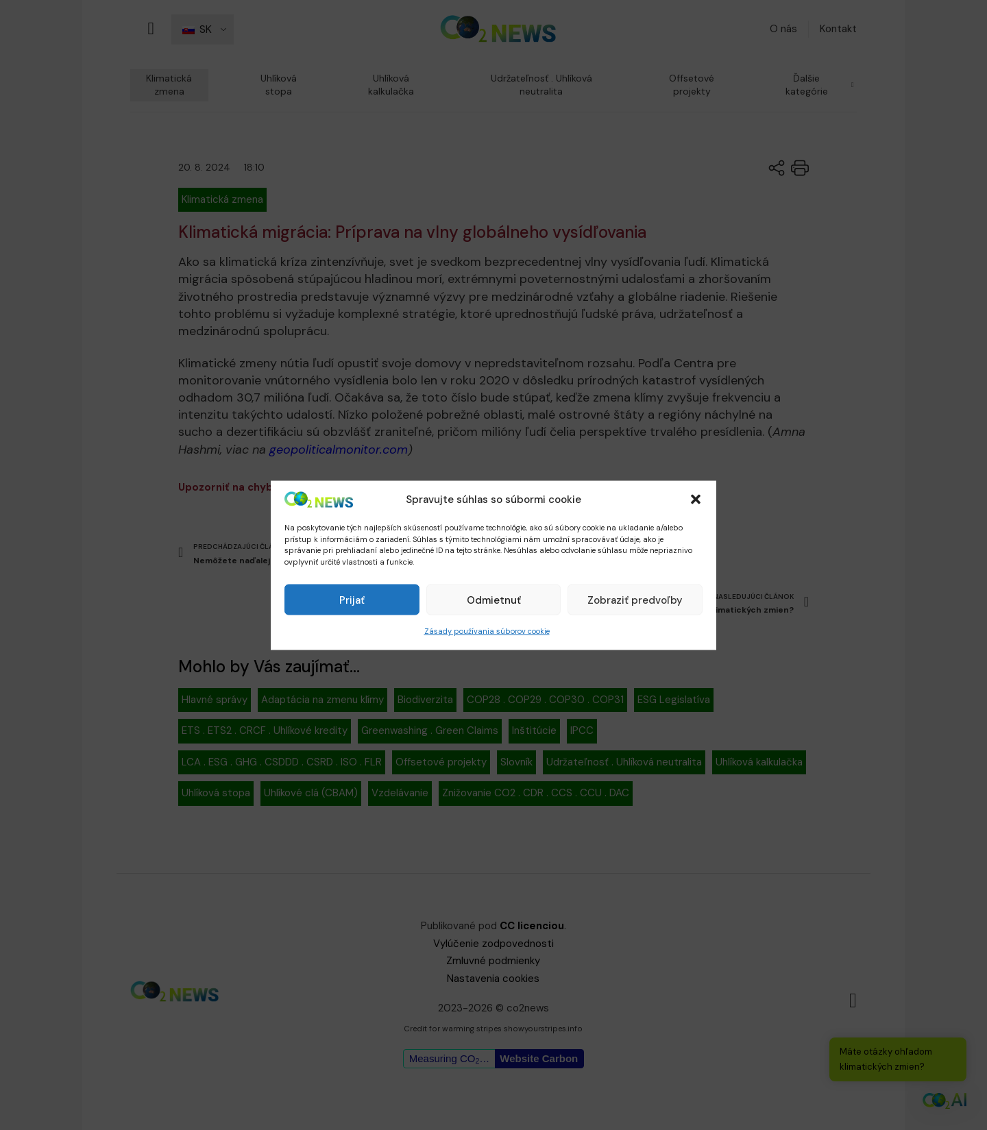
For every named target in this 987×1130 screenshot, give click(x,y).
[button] (696, 499)
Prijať (352, 599)
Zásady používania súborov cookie (487, 631)
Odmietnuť (494, 599)
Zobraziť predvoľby (635, 599)
